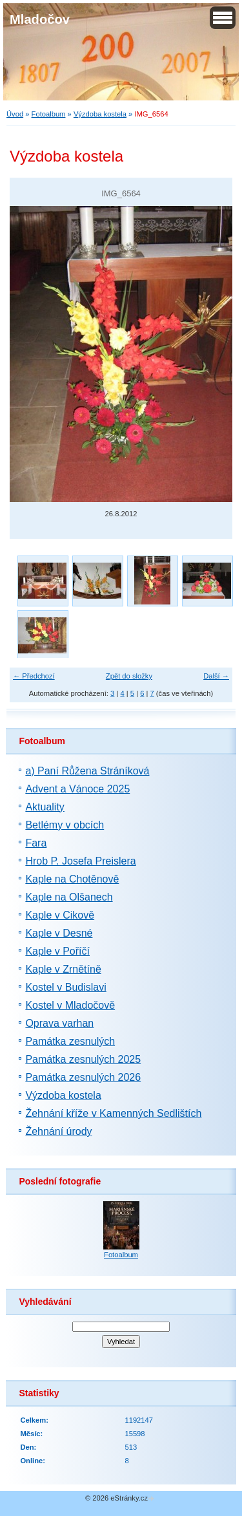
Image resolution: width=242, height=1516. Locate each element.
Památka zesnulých (70, 1041)
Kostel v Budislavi (65, 987)
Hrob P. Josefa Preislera (80, 861)
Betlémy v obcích (64, 824)
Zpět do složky (129, 676)
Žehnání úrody (58, 1131)
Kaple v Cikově (59, 915)
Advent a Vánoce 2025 (77, 788)
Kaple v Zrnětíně (63, 969)
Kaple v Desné (58, 933)
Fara (35, 843)
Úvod (14, 114)
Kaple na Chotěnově (72, 879)
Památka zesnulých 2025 (83, 1059)
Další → (216, 676)
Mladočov (40, 19)
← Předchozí (34, 676)
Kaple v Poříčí (57, 951)
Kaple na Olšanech (68, 897)
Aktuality (44, 806)
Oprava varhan (59, 1023)
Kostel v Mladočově (70, 1005)
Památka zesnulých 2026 (83, 1077)
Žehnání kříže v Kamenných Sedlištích (113, 1113)
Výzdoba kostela (100, 114)
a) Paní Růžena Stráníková (87, 770)
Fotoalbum (49, 114)
